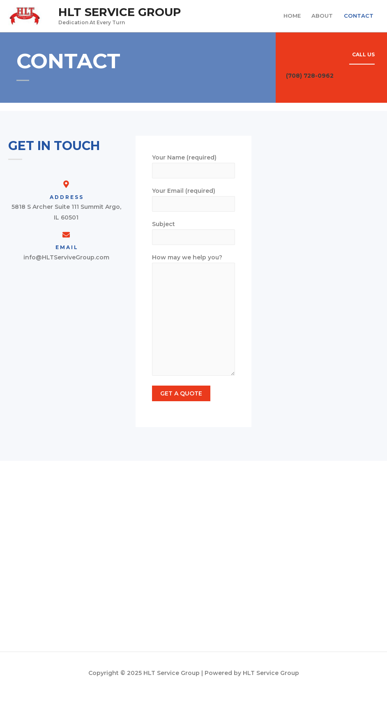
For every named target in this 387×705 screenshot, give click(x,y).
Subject (193, 240)
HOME (289, 18)
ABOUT (321, 18)
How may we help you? (193, 326)
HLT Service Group (124, 14)
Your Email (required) (193, 206)
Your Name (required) (193, 172)
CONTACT (358, 18)
